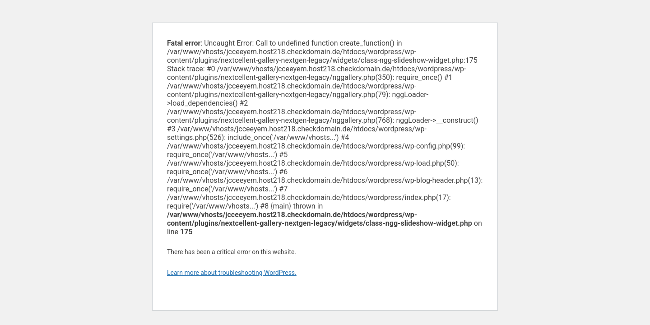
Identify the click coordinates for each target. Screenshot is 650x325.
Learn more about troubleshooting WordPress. (232, 272)
